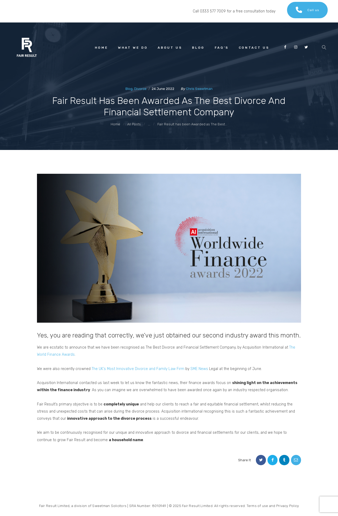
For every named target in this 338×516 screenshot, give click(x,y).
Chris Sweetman (199, 89)
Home (115, 124)
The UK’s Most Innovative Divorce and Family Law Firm (138, 369)
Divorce (140, 89)
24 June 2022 (163, 89)
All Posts (134, 124)
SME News (199, 369)
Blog (129, 89)
